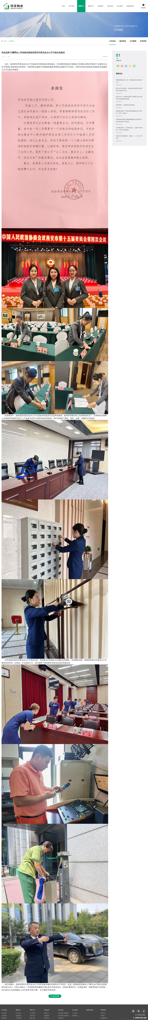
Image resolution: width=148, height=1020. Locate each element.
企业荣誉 (4, 1015)
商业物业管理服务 (63, 1015)
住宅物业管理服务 (63, 1013)
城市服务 (60, 1018)
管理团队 (4, 1018)
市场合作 (100, 6)
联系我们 (75, 1015)
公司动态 (18, 1013)
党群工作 (91, 6)
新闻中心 (81, 6)
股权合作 (46, 1018)
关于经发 (71, 6)
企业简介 (4, 1013)
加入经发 (120, 6)
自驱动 (103, 1015)
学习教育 (32, 1013)
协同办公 (103, 1013)
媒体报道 (18, 1015)
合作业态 (110, 6)
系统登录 (103, 1010)
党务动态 (32, 1015)
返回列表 (55, 996)
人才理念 (75, 1013)
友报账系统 (104, 1018)
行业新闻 (18, 1018)
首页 (63, 6)
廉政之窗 (32, 1018)
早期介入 (46, 1013)
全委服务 (46, 1015)
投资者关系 (130, 6)
